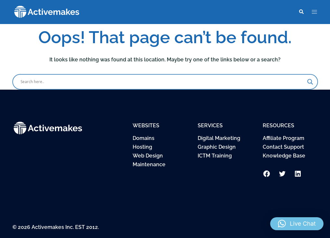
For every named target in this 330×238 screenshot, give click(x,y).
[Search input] (162, 81)
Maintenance (149, 164)
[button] (301, 12)
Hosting (142, 147)
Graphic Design (217, 147)
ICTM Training (215, 156)
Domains (143, 138)
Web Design (148, 156)
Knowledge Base (284, 156)
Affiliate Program (283, 138)
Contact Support (283, 147)
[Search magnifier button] (310, 81)
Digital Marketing (219, 138)
